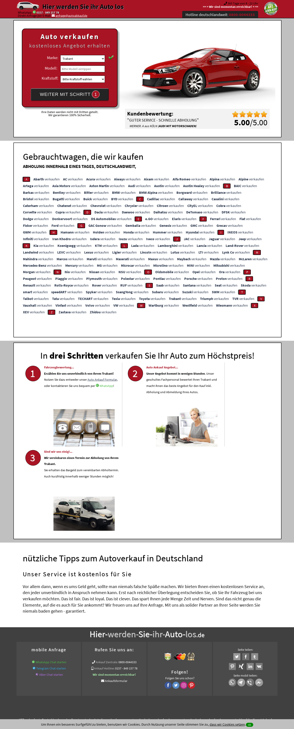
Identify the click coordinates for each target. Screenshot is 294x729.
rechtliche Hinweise (144, 685)
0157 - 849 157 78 (48, 12)
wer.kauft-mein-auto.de (76, 634)
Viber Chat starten (51, 589)
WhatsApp (51, 413)
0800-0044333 (127, 577)
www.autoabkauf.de (238, 634)
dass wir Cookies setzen (227, 724)
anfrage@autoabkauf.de (71, 16)
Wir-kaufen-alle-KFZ (153, 640)
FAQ (179, 685)
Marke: (52, 57)
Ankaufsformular (116, 595)
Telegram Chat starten (51, 583)
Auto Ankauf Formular (80, 401)
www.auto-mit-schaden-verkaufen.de (146, 634)
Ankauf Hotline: (104, 583)
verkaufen (46, 179)
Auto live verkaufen (107, 634)
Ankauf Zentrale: (107, 577)
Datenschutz (120, 685)
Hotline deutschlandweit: (220, 14)
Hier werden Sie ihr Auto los (83, 6)
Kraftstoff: (50, 78)
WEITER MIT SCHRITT (70, 94)
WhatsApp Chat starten (51, 577)
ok (249, 724)
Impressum (166, 685)
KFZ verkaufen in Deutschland (39, 634)
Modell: (51, 68)
